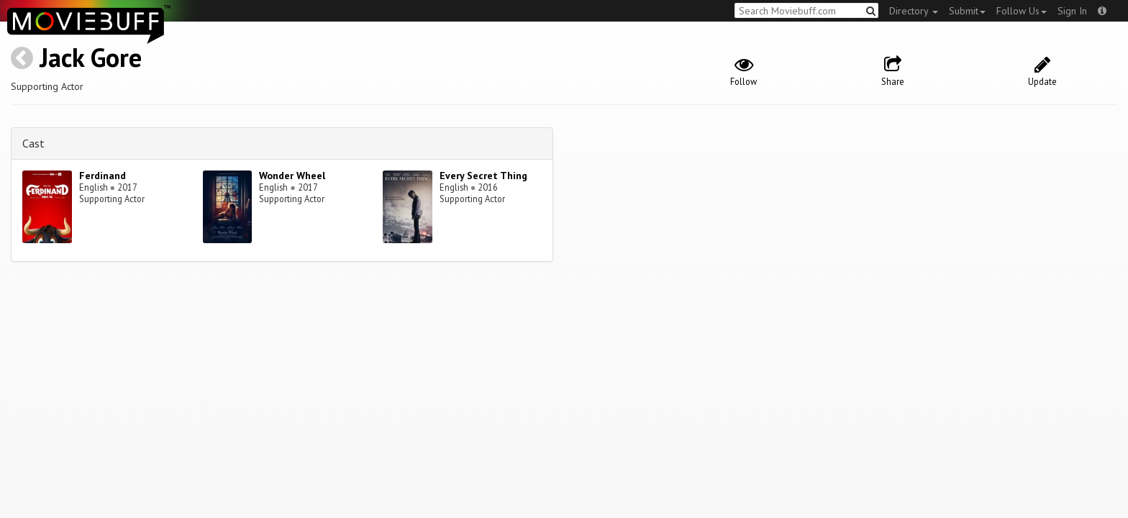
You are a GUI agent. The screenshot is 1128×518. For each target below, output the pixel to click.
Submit (967, 10)
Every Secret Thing (483, 175)
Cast (33, 143)
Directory (913, 10)
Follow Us (1021, 10)
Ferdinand (102, 175)
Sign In (1072, 10)
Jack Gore (91, 57)
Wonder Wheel (292, 175)
